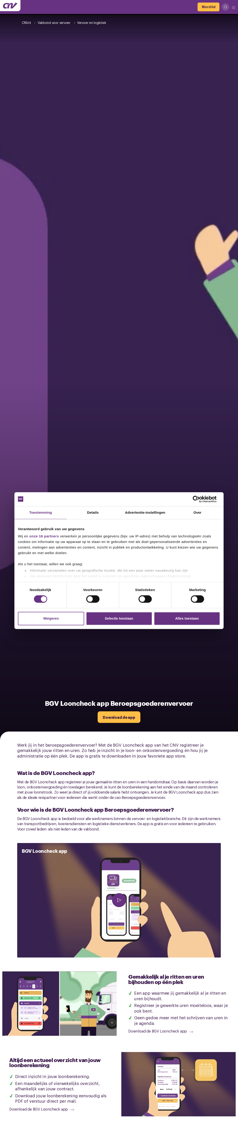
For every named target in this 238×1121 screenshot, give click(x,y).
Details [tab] (93, 512)
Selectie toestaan (119, 618)
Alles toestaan (187, 618)
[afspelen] (119, 900)
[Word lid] (208, 7)
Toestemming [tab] (40, 512)
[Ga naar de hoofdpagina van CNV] (10, 5)
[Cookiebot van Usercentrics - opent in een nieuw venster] (199, 499)
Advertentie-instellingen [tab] (145, 512)
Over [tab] (197, 512)
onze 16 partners (44, 536)
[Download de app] (119, 717)
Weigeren (51, 618)
